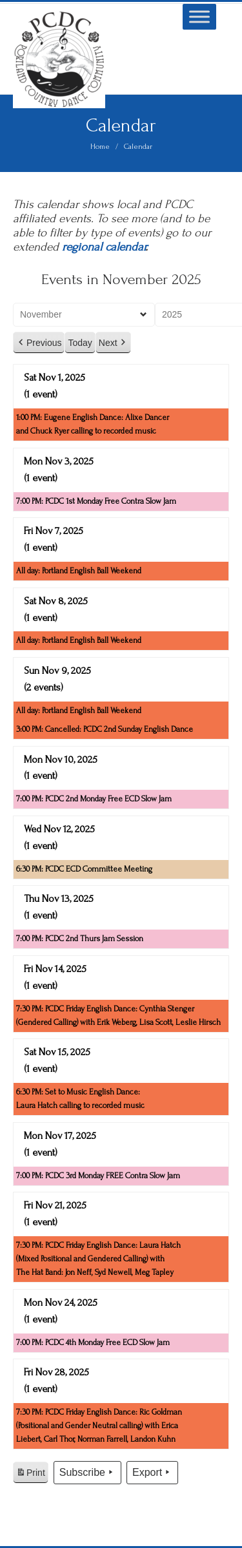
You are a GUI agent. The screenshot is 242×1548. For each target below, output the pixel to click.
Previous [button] (38, 343)
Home (100, 146)
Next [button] (113, 343)
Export (152, 1472)
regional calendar (103, 247)
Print (30, 1474)
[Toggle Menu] (199, 16)
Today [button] (80, 343)
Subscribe (87, 1472)
